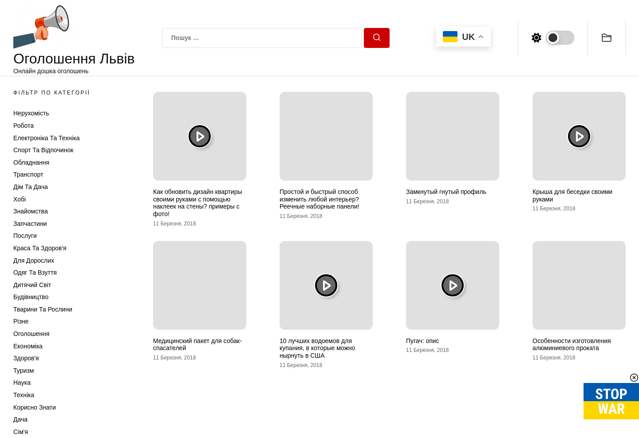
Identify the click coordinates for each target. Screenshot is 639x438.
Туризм (23, 370)
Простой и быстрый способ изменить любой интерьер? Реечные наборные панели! (319, 199)
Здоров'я (26, 358)
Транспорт (28, 174)
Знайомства (30, 211)
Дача (20, 419)
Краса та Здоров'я (40, 248)
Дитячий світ (32, 284)
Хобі (19, 199)
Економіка (28, 346)
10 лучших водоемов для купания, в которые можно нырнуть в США (317, 348)
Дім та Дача (30, 186)
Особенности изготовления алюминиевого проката (571, 344)
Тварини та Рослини (42, 309)
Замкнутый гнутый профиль (446, 191)
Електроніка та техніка (46, 138)
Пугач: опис (422, 340)
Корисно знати (34, 407)
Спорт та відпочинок (43, 150)
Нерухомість (31, 113)
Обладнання (31, 162)
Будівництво (30, 296)
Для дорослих (33, 260)
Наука (22, 382)
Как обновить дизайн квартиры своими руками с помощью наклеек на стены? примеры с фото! (197, 202)
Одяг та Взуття (35, 272)
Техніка (23, 395)
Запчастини (30, 223)
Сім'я (20, 431)
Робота (23, 125)
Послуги (25, 235)
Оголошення (31, 333)
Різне (20, 321)
